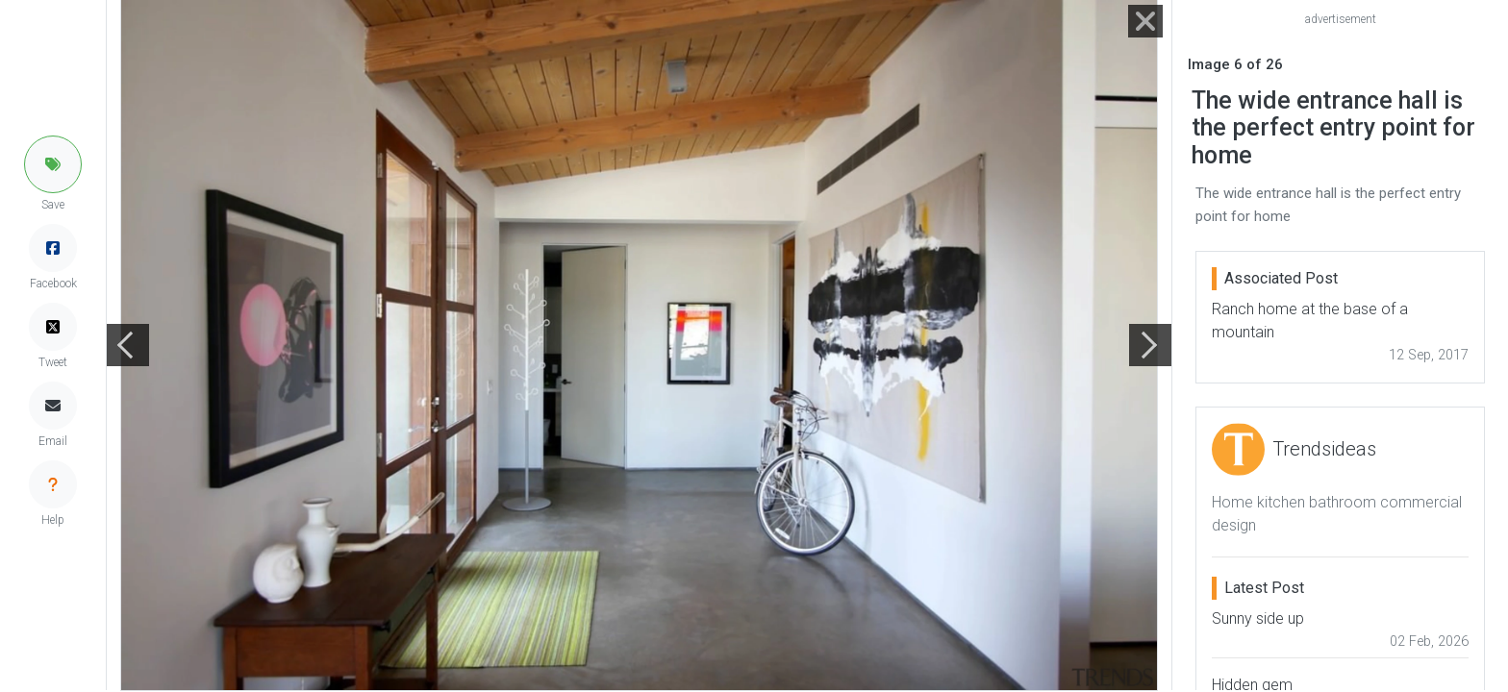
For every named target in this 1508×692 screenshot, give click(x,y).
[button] (53, 164)
